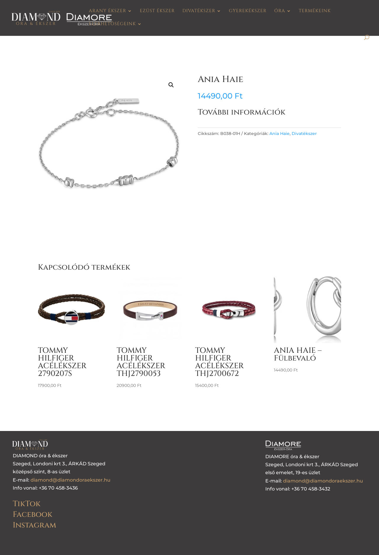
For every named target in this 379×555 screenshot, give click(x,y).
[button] (171, 85)
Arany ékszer (107, 11)
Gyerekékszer (247, 11)
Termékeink (315, 11)
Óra (279, 11)
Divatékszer (198, 11)
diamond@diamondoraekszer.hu (70, 480)
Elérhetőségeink (112, 24)
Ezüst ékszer (157, 11)
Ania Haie (279, 133)
